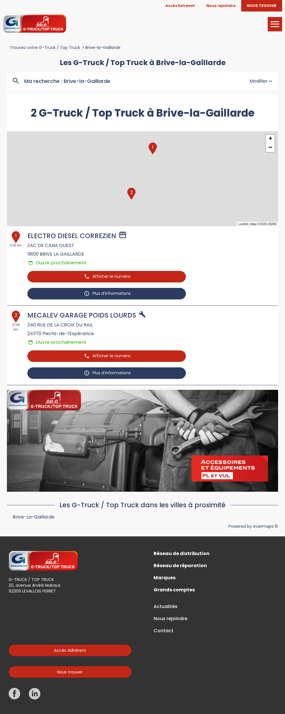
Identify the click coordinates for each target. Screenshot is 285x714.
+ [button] (270, 139)
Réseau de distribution (181, 554)
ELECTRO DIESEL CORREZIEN (71, 235)
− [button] (270, 147)
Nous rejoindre (170, 619)
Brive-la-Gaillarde (102, 47)
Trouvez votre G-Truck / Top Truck (45, 47)
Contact (163, 631)
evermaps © (265, 526)
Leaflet (243, 224)
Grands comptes (174, 590)
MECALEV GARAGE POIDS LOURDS (81, 315)
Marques (164, 578)
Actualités (166, 606)
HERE (272, 224)
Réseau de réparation (180, 566)
